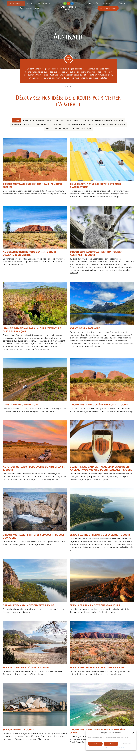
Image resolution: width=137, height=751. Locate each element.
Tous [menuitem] (16, 120)
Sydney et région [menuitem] (82, 129)
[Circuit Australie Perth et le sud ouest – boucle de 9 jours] (35, 518)
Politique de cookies (103, 747)
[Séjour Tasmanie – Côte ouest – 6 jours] (102, 587)
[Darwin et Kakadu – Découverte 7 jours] (35, 587)
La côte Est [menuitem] (43, 124)
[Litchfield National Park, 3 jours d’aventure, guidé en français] (35, 317)
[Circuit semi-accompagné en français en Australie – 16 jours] (102, 241)
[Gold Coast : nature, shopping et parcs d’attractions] (102, 169)
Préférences (127, 744)
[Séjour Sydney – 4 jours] (35, 712)
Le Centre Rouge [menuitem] (76, 124)
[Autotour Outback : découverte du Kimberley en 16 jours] (35, 451)
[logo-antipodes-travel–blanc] (68, 2)
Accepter (95, 744)
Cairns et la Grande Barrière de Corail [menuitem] (103, 120)
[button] (133, 733)
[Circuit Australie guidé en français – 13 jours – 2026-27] (35, 167)
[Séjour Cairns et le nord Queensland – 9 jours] (102, 520)
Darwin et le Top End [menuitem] (22, 124)
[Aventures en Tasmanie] (102, 316)
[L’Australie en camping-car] (35, 386)
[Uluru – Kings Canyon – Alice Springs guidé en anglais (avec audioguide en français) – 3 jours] (102, 451)
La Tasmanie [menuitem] (58, 124)
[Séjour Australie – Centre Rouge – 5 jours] (102, 649)
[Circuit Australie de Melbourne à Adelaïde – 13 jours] (102, 714)
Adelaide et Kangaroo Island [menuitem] (37, 120)
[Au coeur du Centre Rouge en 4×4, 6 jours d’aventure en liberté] (35, 237)
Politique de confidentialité (117, 747)
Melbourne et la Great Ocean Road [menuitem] (107, 124)
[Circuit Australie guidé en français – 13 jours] (102, 386)
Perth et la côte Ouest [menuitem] (57, 129)
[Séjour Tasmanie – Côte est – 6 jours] (35, 649)
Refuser (111, 744)
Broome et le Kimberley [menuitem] (68, 120)
